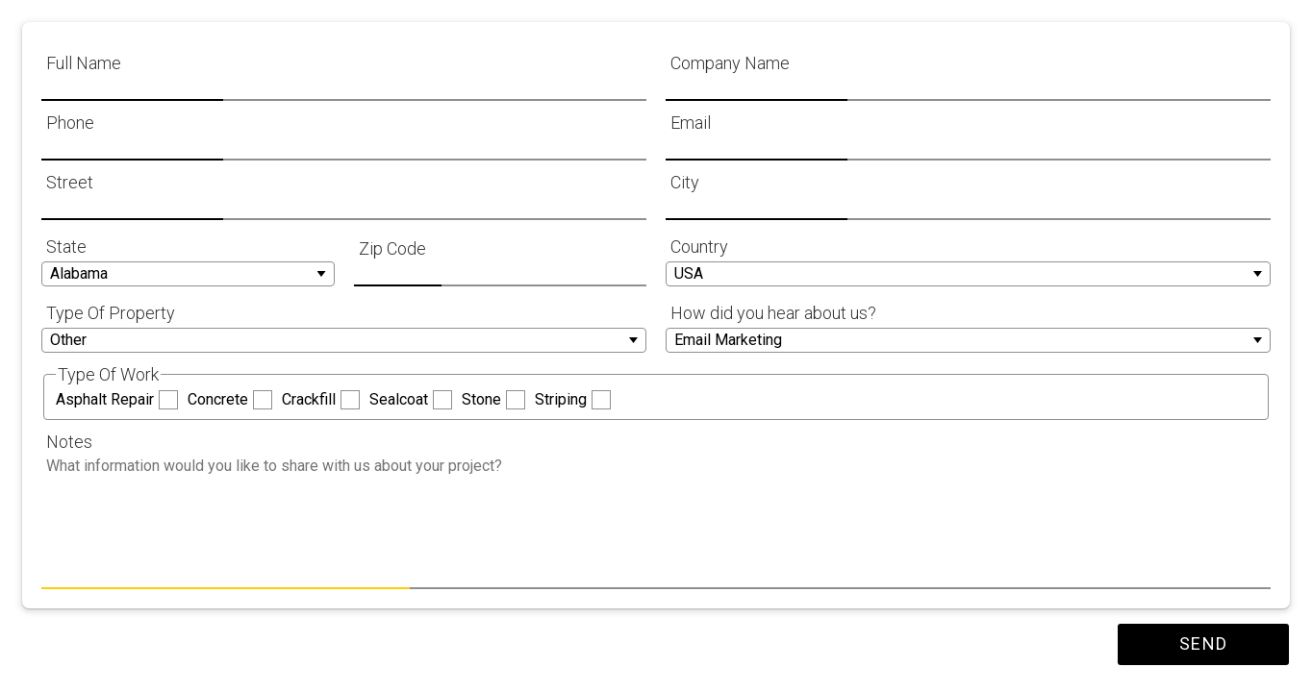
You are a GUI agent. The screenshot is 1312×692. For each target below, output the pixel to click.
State (66, 246)
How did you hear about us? (773, 313)
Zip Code (392, 248)
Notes (69, 442)
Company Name (730, 63)
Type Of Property (110, 313)
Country (699, 246)
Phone (70, 122)
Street (69, 182)
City (684, 182)
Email (690, 122)
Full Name (83, 63)
